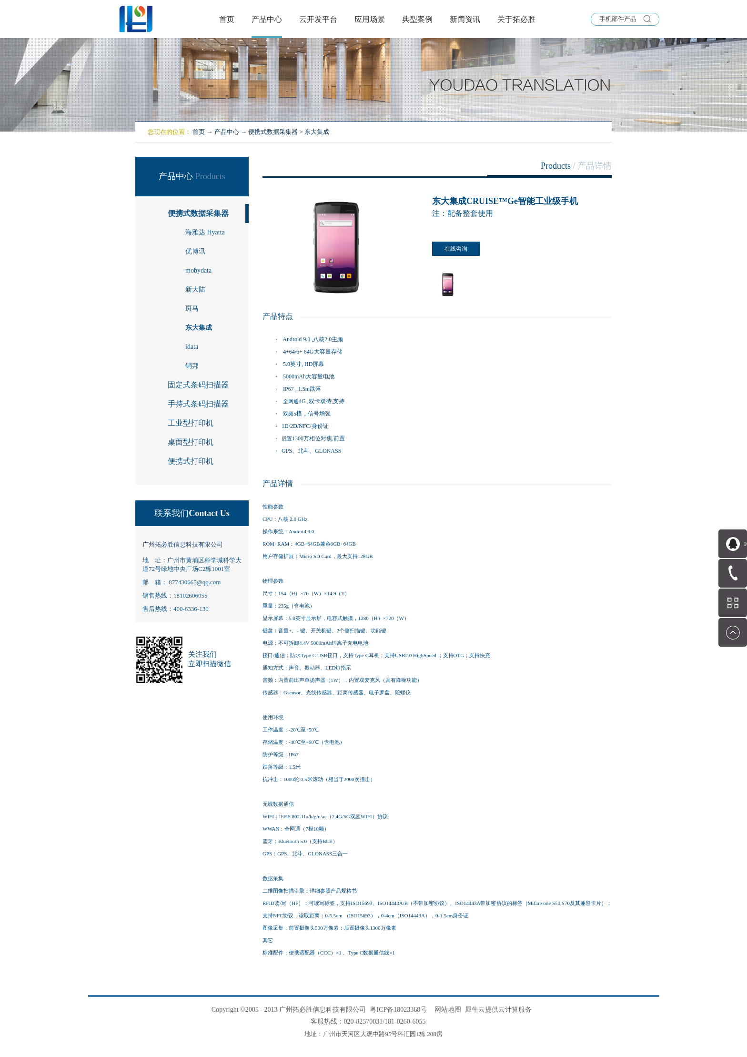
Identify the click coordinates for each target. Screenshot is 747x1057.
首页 (226, 19)
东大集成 (316, 131)
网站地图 (446, 1009)
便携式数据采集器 (273, 131)
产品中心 (226, 131)
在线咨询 (455, 248)
